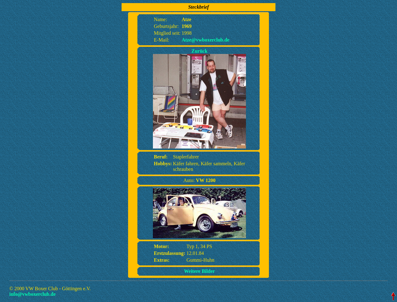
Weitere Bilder (199, 271)
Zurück (199, 51)
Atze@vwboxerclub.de (206, 39)
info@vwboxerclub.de (32, 294)
